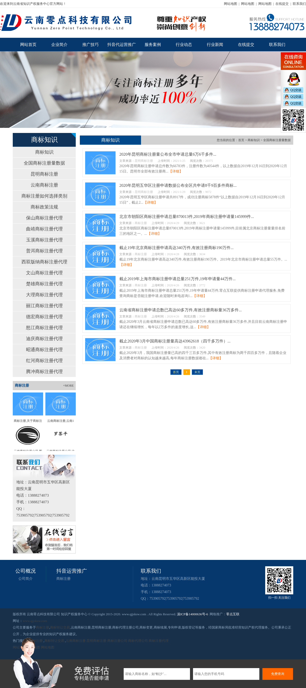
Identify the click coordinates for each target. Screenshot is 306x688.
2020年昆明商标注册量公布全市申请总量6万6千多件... (167, 154)
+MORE (68, 385)
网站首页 (28, 44)
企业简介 (59, 44)
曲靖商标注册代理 (44, 228)
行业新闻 (215, 44)
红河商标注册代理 (44, 360)
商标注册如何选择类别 (44, 196)
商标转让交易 (60, 627)
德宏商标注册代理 (44, 316)
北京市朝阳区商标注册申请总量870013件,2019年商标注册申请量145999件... (186, 216)
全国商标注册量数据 (44, 163)
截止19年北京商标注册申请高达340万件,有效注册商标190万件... (176, 247)
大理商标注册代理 (44, 294)
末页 (197, 372)
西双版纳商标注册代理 (44, 261)
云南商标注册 (44, 185)
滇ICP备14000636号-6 (192, 614)
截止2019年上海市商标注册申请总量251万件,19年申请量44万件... (177, 279)
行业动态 (184, 44)
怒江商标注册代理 (44, 327)
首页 (241, 140)
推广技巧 (90, 44)
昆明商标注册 (44, 174)
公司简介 (25, 579)
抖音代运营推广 (121, 44)
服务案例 (153, 44)
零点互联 (232, 614)
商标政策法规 (44, 207)
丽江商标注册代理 (44, 305)
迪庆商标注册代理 (44, 338)
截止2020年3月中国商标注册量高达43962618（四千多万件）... (175, 341)
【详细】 (176, 171)
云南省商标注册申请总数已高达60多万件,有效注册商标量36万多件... (180, 310)
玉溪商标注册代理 (44, 239)
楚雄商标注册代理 (44, 283)
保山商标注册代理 (44, 217)
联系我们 (299, 4)
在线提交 (282, 4)
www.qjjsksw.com (35, 621)
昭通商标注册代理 (44, 349)
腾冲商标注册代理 (44, 371)
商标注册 (63, 579)
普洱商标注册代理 (44, 250)
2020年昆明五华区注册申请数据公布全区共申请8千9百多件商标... (178, 185)
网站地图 (230, 4)
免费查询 (277, 674)
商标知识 (44, 152)
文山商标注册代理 (44, 272)
